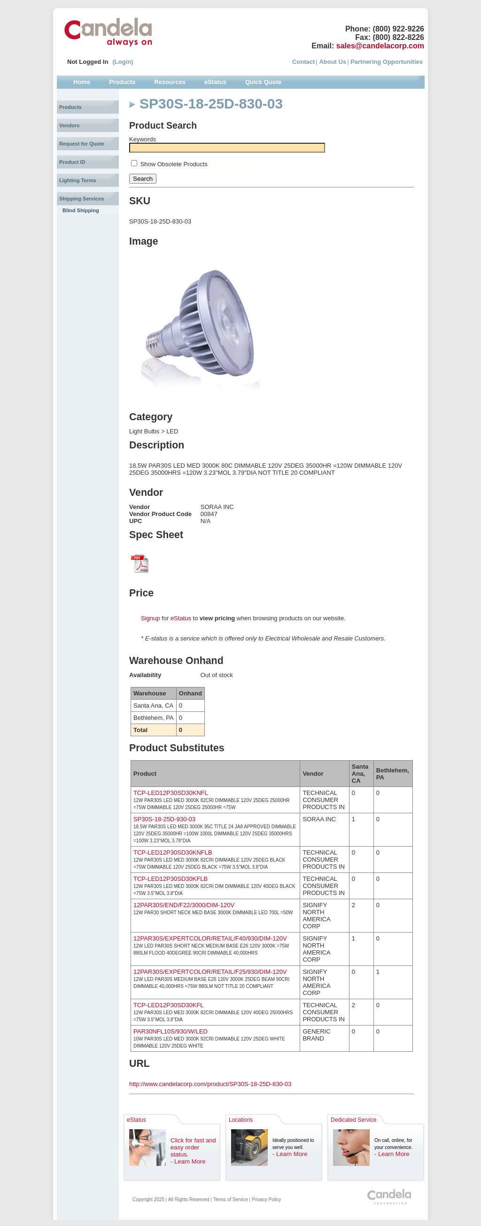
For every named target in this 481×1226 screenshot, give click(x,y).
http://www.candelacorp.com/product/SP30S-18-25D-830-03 (210, 1083)
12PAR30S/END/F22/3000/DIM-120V (183, 905)
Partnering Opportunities (386, 61)
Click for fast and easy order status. (193, 1147)
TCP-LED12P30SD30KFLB (170, 878)
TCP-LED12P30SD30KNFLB (172, 852)
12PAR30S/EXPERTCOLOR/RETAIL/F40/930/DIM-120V (210, 938)
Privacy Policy (266, 1199)
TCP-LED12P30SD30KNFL (170, 792)
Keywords (142, 139)
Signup (150, 618)
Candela (108, 31)
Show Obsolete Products (174, 164)
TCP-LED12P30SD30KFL (168, 1005)
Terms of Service (230, 1199)
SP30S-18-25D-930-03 (164, 819)
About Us (332, 61)
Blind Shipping (80, 210)
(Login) (122, 61)
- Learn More (188, 1161)
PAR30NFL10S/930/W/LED (170, 1031)
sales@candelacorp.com (380, 46)
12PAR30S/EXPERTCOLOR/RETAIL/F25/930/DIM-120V (210, 971)
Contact (303, 61)
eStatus (181, 618)
